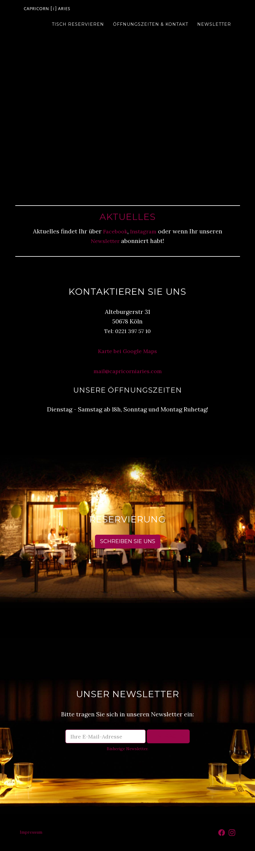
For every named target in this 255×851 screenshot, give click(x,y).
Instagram (144, 231)
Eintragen (168, 736)
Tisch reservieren (78, 22)
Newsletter (214, 22)
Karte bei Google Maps (128, 351)
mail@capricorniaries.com (127, 371)
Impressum (31, 832)
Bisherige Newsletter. (127, 748)
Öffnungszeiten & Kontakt (150, 22)
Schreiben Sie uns (127, 541)
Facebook (113, 231)
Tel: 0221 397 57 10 (127, 331)
